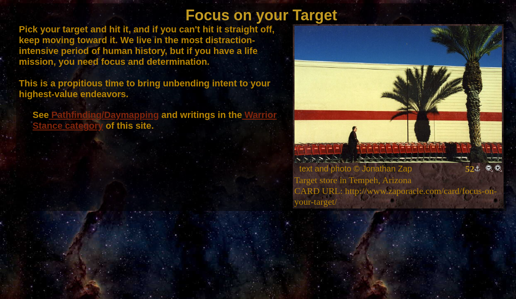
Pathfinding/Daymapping (104, 115)
